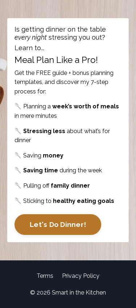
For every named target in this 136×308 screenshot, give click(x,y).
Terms (45, 275)
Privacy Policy (80, 275)
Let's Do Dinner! (58, 224)
